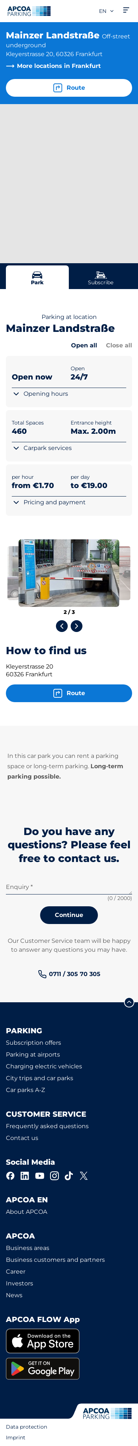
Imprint (15, 1437)
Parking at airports (33, 1054)
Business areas (27, 1247)
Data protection (26, 1426)
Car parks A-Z (25, 1089)
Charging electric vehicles (44, 1066)
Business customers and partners (55, 1259)
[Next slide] (76, 626)
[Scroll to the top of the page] (129, 1002)
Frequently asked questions (47, 1126)
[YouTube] (39, 1175)
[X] (83, 1175)
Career (15, 1271)
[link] (69, 974)
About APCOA (26, 1211)
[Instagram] (54, 1175)
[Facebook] (10, 1175)
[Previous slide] (62, 626)
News (14, 1295)
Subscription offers (33, 1042)
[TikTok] (69, 1175)
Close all (119, 345)
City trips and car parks (39, 1078)
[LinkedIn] (25, 1175)
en (106, 11)
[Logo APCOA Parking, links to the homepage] (29, 11)
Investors (19, 1283)
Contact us (22, 1137)
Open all (84, 345)
